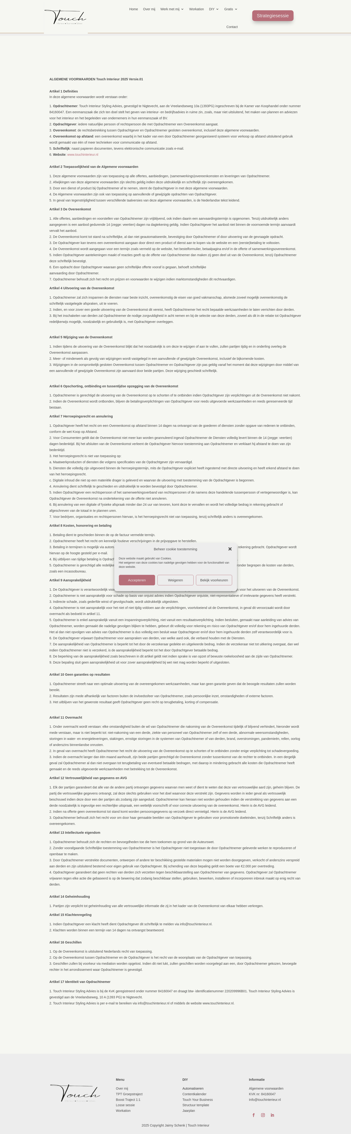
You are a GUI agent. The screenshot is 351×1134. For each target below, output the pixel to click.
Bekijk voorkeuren (214, 580)
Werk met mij (169, 9)
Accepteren (137, 580)
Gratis (228, 9)
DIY (211, 9)
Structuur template (196, 1105)
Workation (196, 9)
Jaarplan (189, 1111)
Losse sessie (125, 1105)
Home (133, 9)
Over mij (149, 9)
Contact (232, 27)
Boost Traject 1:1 (128, 1100)
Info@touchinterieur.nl (265, 1100)
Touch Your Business (197, 1100)
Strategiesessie (273, 15)
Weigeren (175, 580)
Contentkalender (194, 1094)
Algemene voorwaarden (266, 1088)
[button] (230, 549)
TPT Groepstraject (129, 1094)
